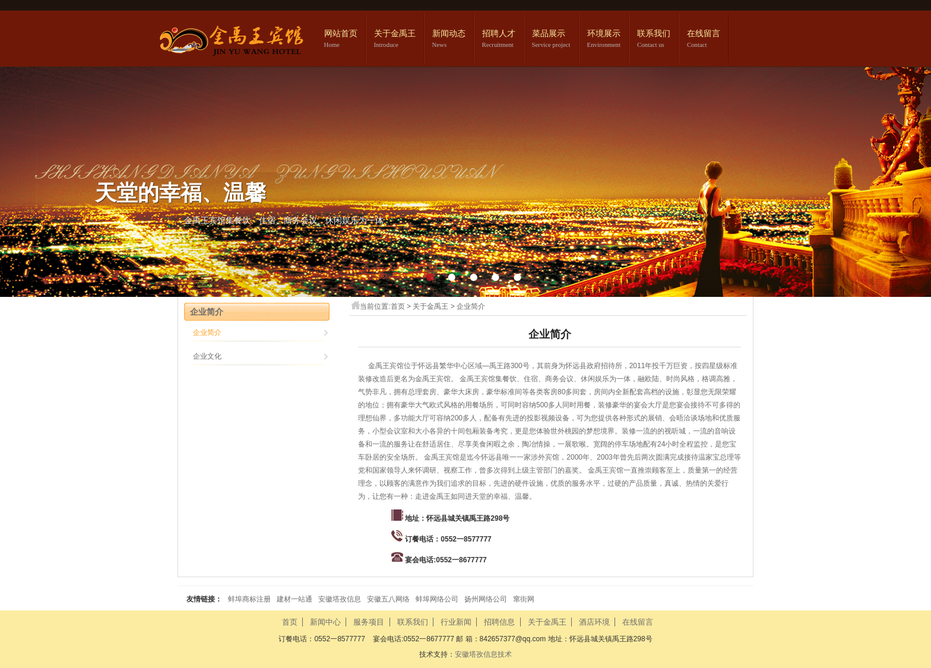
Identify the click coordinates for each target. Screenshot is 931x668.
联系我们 (653, 33)
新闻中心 (325, 622)
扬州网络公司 (485, 599)
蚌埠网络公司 (437, 599)
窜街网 (523, 599)
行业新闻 (456, 622)
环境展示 (603, 33)
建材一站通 (294, 599)
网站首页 (340, 33)
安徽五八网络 (388, 599)
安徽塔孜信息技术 (483, 654)
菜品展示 (548, 33)
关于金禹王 (395, 33)
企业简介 (471, 306)
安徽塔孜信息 (339, 599)
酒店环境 (594, 622)
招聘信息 (499, 622)
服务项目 (368, 622)
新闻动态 (449, 33)
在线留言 (703, 33)
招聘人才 (498, 33)
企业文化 (207, 356)
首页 (398, 306)
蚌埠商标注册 (249, 599)
